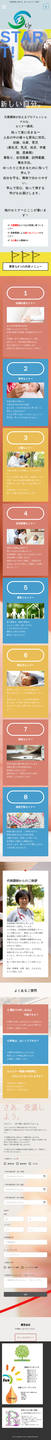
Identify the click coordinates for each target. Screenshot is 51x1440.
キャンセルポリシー (25, 1337)
